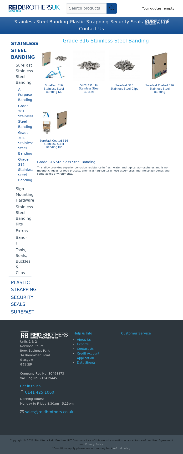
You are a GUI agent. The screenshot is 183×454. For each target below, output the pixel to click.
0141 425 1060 (39, 392)
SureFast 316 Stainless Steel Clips (124, 87)
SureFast (21, 312)
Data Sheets (86, 362)
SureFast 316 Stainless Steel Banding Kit (54, 89)
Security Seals (126, 22)
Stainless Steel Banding (41, 22)
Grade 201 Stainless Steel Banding (24, 116)
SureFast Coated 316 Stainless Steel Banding (159, 89)
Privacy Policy (94, 444)
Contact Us (91, 28)
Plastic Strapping (89, 22)
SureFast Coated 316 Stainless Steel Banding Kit (54, 144)
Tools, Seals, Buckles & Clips (23, 261)
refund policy (121, 448)
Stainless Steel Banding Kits (23, 215)
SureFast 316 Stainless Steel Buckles (89, 89)
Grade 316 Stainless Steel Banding (24, 169)
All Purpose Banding (24, 95)
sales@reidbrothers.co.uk (48, 412)
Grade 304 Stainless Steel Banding (24, 143)
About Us (84, 339)
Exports (83, 344)
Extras (22, 231)
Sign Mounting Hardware (23, 195)
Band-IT (21, 240)
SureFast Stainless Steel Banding (23, 74)
